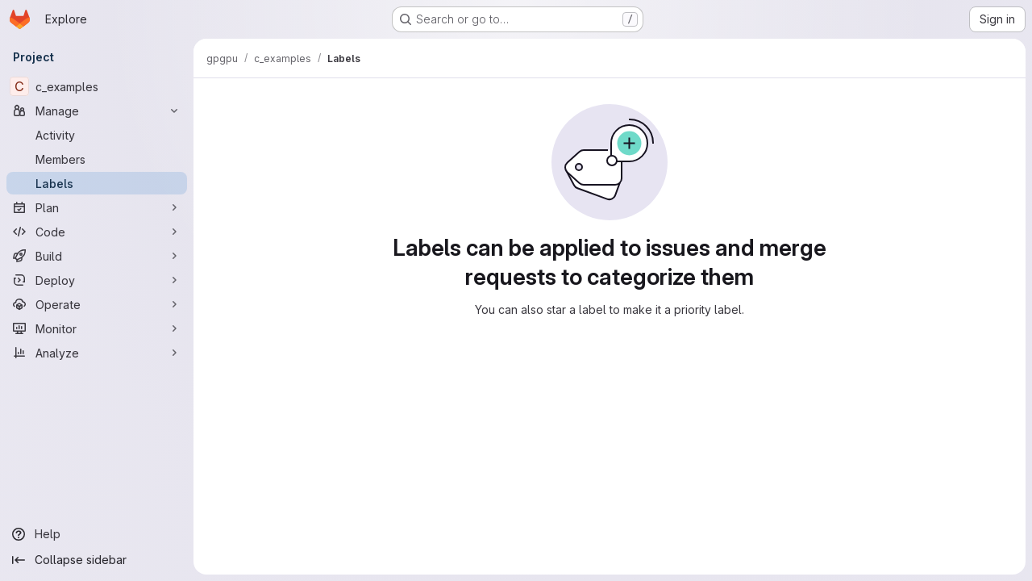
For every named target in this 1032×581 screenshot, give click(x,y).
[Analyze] (96, 352)
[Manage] (96, 110)
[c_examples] (96, 86)
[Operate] (96, 304)
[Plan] (96, 207)
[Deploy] (96, 280)
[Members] (96, 159)
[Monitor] (96, 328)
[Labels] (96, 183)
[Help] (96, 534)
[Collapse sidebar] (96, 560)
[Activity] (96, 134)
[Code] (96, 231)
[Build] (96, 256)
